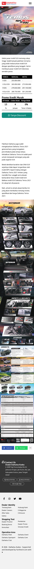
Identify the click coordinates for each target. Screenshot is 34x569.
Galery (4, 516)
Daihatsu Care (23, 538)
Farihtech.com (21, 550)
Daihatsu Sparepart (8, 538)
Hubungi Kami (23, 507)
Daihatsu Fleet (7, 535)
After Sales (5, 513)
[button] (8, 448)
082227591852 (9, 480)
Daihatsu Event (23, 535)
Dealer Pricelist (7, 522)
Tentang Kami (6, 507)
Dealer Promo (22, 524)
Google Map (17, 484)
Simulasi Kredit (23, 527)
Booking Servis (7, 525)
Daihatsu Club (7, 540)
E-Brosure (21, 513)
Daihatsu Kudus (17, 464)
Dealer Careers (7, 510)
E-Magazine (22, 510)
